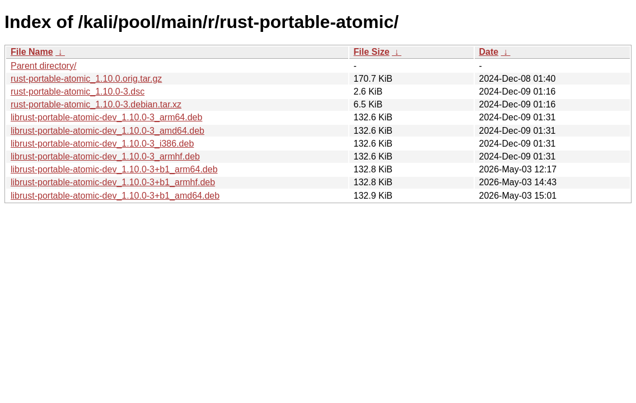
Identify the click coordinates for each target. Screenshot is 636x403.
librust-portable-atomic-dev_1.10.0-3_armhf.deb (105, 156)
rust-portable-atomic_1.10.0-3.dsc (77, 91)
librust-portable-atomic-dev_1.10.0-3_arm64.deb (106, 117)
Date (489, 52)
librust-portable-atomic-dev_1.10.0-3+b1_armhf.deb (113, 182)
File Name (32, 52)
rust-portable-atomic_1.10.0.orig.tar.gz (86, 78)
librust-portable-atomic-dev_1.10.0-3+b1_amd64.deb (115, 195)
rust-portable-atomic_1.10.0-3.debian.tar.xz (96, 104)
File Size (372, 52)
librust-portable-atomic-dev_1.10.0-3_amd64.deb (107, 130)
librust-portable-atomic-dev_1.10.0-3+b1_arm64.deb (114, 169)
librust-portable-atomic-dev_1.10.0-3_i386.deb (102, 143)
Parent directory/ (43, 66)
